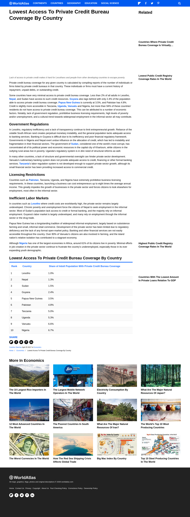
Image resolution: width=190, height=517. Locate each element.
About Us (45, 488)
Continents (40, 3)
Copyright (36, 488)
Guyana (74, 99)
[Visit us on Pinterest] (27, 495)
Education (91, 3)
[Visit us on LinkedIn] (32, 495)
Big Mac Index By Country (111, 458)
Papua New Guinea (69, 102)
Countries (57, 3)
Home (11, 488)
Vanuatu (72, 106)
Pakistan (34, 180)
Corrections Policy (75, 488)
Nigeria (23, 243)
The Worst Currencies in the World (29, 458)
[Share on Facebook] (16, 342)
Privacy (28, 488)
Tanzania (24, 163)
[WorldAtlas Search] (179, 3)
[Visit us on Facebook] (16, 495)
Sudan (74, 144)
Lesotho (35, 203)
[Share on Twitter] (21, 342)
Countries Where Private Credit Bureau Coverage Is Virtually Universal (156, 45)
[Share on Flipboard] (11, 342)
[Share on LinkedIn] (31, 342)
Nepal (12, 99)
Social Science (110, 3)
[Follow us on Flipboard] (11, 495)
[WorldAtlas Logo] (20, 3)
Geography (74, 3)
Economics (37, 347)
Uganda (62, 106)
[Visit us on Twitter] (22, 495)
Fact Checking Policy (58, 488)
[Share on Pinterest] (26, 342)
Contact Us (19, 488)
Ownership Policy (91, 488)
